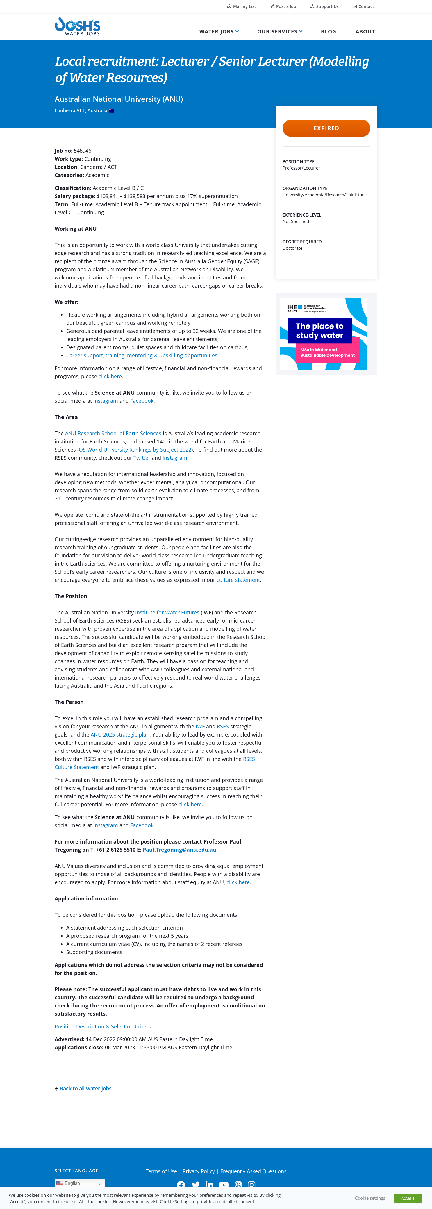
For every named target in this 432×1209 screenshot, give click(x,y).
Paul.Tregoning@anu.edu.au (179, 849)
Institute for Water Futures (167, 612)
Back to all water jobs (83, 1088)
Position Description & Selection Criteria (104, 1026)
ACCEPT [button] (408, 1198)
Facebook (141, 400)
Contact (363, 6)
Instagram (105, 400)
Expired (326, 128)
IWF (200, 726)
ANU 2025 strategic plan (120, 734)
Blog (328, 31)
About (365, 31)
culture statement (238, 579)
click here (110, 376)
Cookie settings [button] (370, 1198)
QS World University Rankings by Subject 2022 (135, 449)
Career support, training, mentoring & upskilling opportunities (141, 355)
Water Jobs (216, 31)
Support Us (324, 6)
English (68, 1183)
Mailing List (241, 6)
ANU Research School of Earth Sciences (113, 433)
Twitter (141, 457)
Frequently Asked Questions (253, 1171)
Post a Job (283, 6)
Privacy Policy (199, 1171)
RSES (223, 726)
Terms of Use (161, 1171)
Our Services (277, 31)
